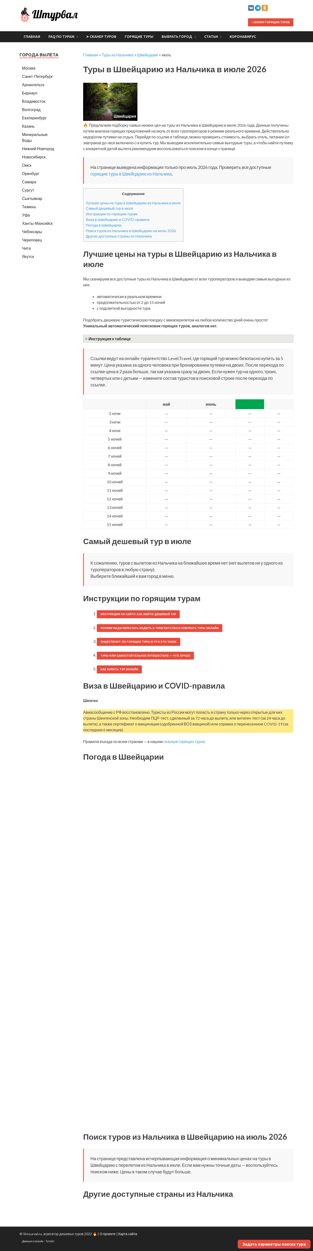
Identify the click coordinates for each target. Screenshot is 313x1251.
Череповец (32, 240)
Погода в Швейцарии (103, 225)
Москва (28, 68)
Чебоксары (32, 231)
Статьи (211, 37)
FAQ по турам (61, 37)
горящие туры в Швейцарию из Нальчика (131, 173)
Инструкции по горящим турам (111, 214)
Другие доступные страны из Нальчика (119, 236)
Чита (26, 248)
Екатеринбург (34, 117)
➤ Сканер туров (101, 37)
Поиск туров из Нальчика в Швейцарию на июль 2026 (131, 230)
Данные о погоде (33, 1241)
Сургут (28, 190)
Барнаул (29, 93)
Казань (28, 126)
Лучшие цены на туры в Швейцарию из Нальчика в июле (133, 203)
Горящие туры (139, 37)
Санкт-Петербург (37, 76)
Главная (32, 37)
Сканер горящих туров (271, 22)
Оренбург (30, 173)
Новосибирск (34, 157)
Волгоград (31, 109)
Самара (29, 181)
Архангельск (33, 84)
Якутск (28, 256)
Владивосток (33, 101)
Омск (26, 165)
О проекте (107, 1234)
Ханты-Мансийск (37, 223)
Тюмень (29, 206)
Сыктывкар (32, 198)
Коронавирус (243, 37)
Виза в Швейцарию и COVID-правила (118, 219)
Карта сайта (127, 1234)
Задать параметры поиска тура (274, 1244)
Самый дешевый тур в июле (110, 208)
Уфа (26, 215)
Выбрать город (177, 37)
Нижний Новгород (38, 148)
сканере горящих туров (184, 741)
